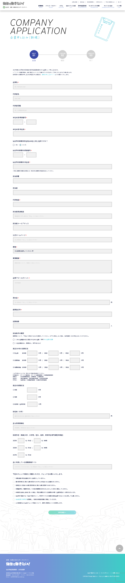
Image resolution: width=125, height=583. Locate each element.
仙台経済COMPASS (21, 499)
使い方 (119, 2)
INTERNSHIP (94, 6)
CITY (71, 6)
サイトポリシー (105, 573)
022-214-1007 (15, 575)
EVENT (51, 6)
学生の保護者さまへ (110, 2)
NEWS (40, 6)
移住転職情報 (90, 2)
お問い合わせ (116, 573)
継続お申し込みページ (48, 74)
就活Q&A (82, 2)
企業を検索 (74, 2)
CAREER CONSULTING (108, 6)
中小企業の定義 (48, 339)
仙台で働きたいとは (93, 573)
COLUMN (61, 6)
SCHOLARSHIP (82, 6)
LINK (119, 6)
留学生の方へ (99, 2)
